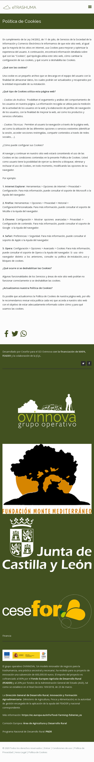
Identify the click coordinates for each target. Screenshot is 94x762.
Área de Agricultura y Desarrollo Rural (45, 723)
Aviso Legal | (21, 752)
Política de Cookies (37, 752)
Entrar (47, 748)
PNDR (49, 731)
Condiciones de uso (62, 748)
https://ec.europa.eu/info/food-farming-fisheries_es (52, 715)
